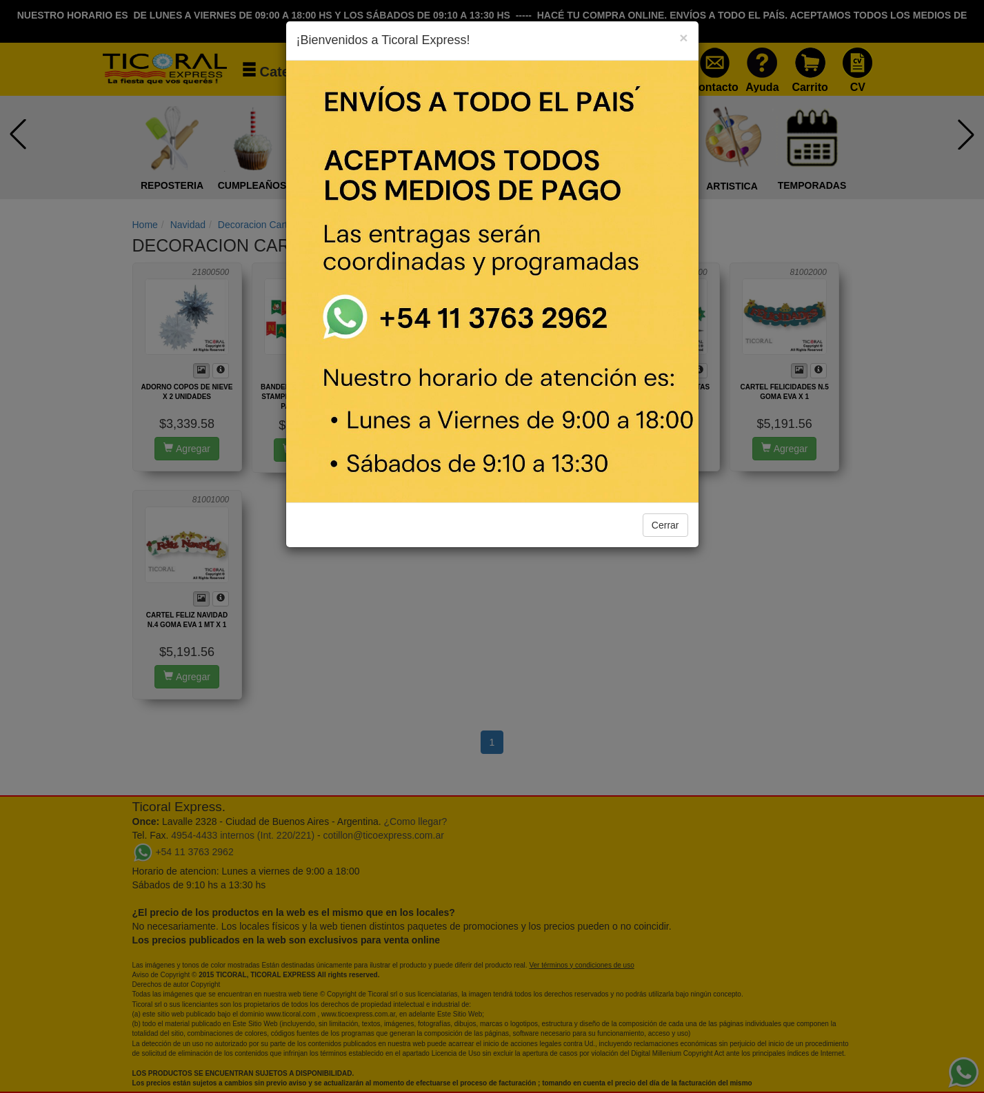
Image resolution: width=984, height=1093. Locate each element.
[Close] (683, 37)
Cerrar (665, 525)
